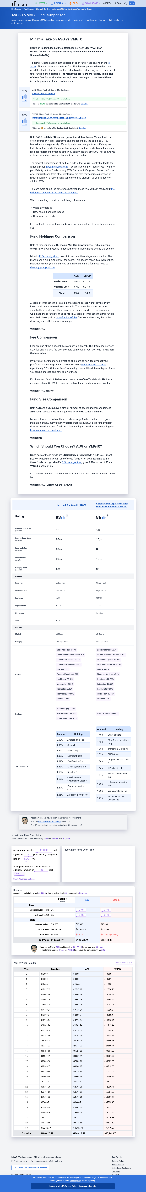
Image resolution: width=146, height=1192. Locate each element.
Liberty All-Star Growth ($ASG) (71, 505)
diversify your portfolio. (42, 267)
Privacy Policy (118, 1171)
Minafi (14, 1167)
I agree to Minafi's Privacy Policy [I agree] (73, 1186)
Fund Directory (29, 9)
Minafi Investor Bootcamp (49, 821)
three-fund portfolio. (66, 317)
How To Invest (16, 9)
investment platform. (57, 166)
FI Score (24, 101)
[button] (42, 3)
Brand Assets (118, 1174)
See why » (84, 104)
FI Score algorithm (49, 256)
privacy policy (75, 1181)
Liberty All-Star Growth (43, 93)
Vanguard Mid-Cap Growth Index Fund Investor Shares (59, 117)
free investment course (93, 364)
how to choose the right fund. (46, 430)
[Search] (126, 3)
